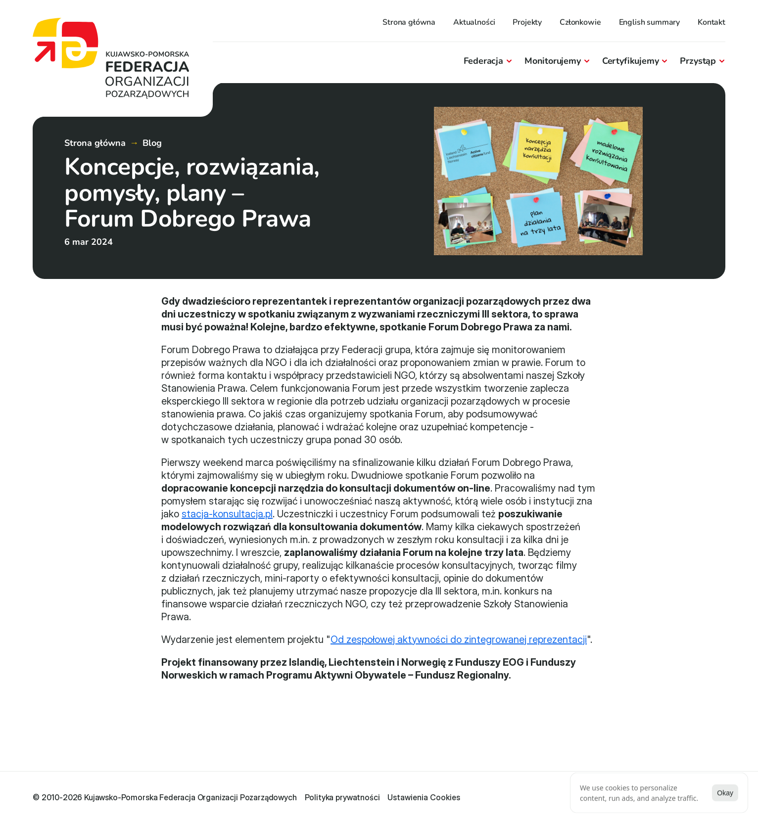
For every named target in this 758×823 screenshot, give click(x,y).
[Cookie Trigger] (423, 797)
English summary (649, 22)
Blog (152, 143)
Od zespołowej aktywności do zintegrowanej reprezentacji (459, 639)
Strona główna (408, 22)
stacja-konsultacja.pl (227, 514)
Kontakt (711, 22)
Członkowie (580, 22)
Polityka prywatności (342, 797)
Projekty (527, 22)
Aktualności (474, 22)
